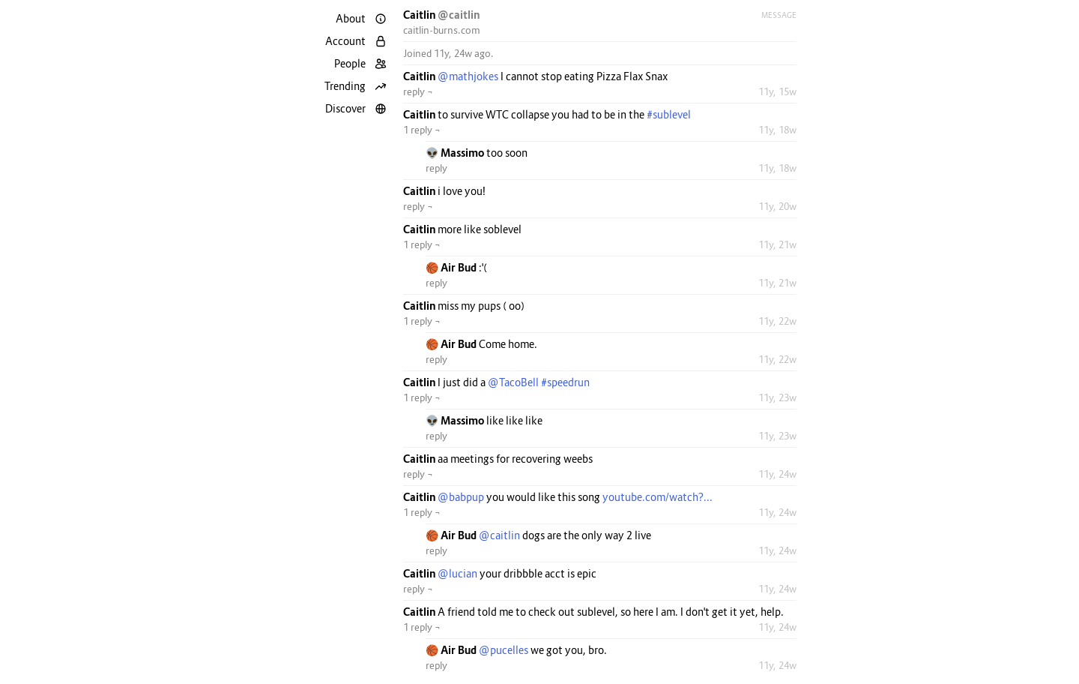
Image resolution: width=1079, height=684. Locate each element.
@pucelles (503, 650)
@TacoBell (513, 382)
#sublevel (669, 114)
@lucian (457, 573)
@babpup (461, 496)
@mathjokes (468, 76)
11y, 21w (777, 244)
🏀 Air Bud (452, 267)
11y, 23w (777, 398)
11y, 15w (777, 92)
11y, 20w (777, 206)
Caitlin (420, 14)
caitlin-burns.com (441, 30)
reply (436, 168)
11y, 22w (777, 321)
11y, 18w (777, 130)
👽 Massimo (456, 152)
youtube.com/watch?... (657, 496)
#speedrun (565, 382)
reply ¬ (418, 92)
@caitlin (459, 14)
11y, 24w (777, 474)
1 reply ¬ (422, 130)
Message (779, 15)
